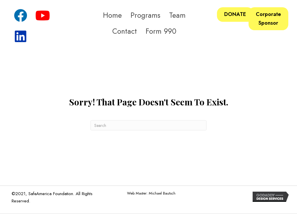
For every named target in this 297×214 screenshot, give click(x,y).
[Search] (148, 125)
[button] (20, 16)
